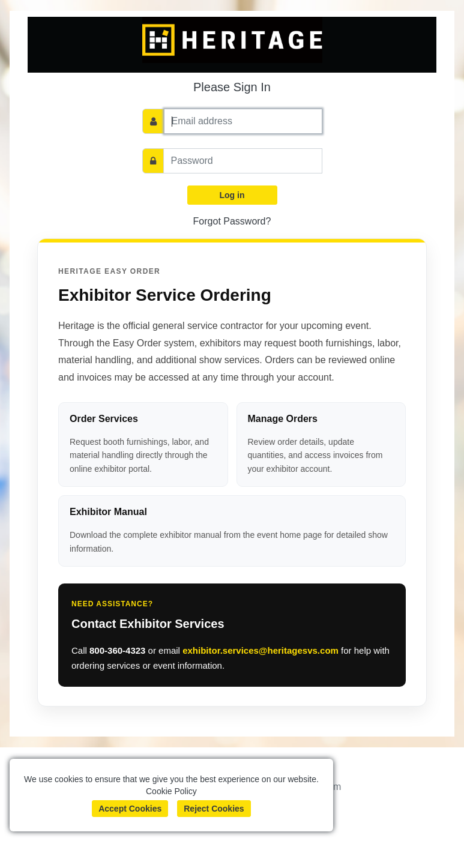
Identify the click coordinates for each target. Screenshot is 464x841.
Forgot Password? (232, 221)
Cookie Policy (171, 791)
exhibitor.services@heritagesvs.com (260, 650)
